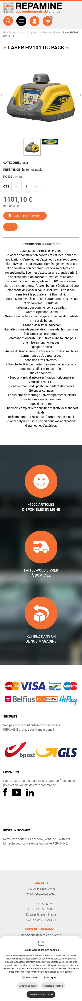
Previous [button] (2, 94)
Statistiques (50, 977)
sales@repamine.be (43, 914)
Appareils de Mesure (40, 32)
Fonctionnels (32, 977)
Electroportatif (16, 32)
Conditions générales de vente (41, 935)
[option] (41, 97)
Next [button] (79, 94)
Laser (57, 32)
